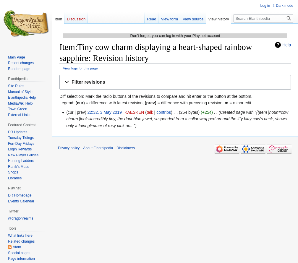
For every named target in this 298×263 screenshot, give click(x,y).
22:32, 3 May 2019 (105, 112)
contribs (163, 112)
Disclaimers (125, 148)
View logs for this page (80, 68)
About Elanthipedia (98, 148)
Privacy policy (69, 148)
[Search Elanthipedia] (263, 18)
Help (286, 45)
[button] (175, 82)
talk (150, 112)
